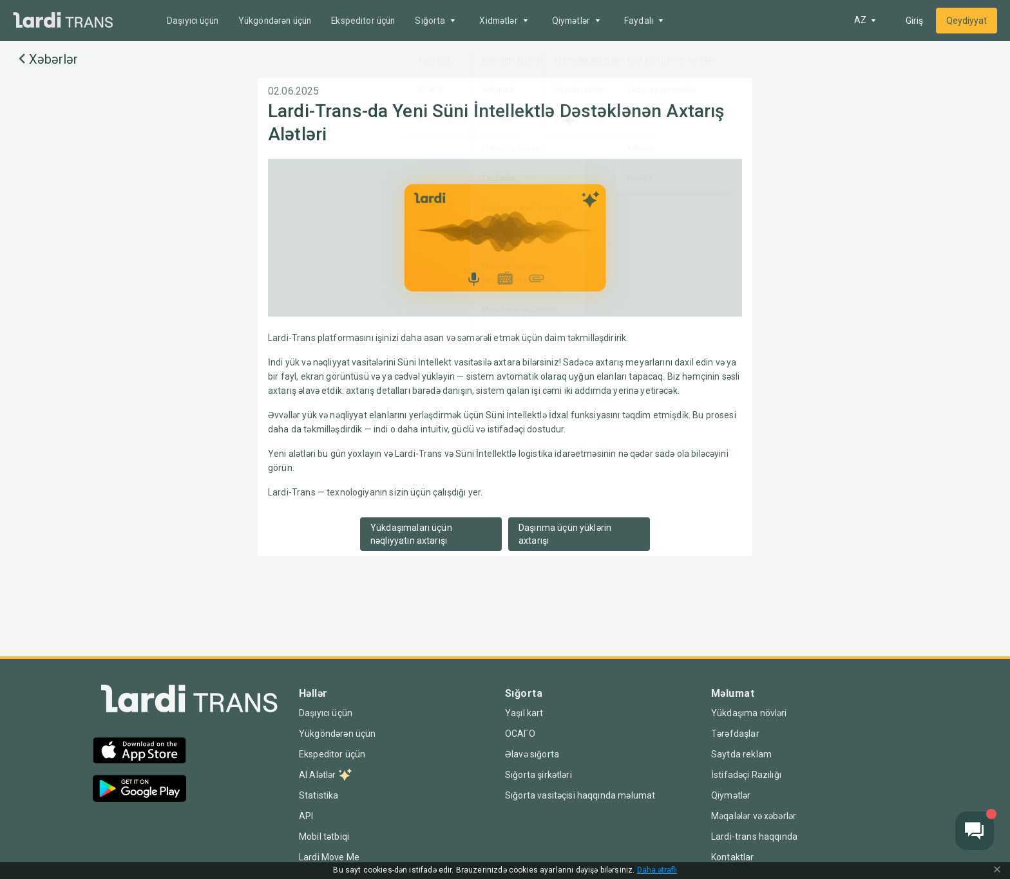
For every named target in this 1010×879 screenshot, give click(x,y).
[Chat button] (974, 830)
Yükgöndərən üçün (280, 20)
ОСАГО (520, 733)
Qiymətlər (731, 795)
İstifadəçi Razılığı (746, 775)
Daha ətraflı (658, 870)
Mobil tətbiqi (324, 836)
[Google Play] (139, 790)
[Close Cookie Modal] (997, 870)
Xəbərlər (46, 59)
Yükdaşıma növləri (748, 713)
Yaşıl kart (523, 713)
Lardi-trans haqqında (754, 836)
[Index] (189, 702)
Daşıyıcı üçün (193, 20)
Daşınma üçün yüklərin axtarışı (565, 534)
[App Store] (139, 752)
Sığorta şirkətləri (538, 775)
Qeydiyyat (966, 20)
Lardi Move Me (329, 857)
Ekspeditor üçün (372, 20)
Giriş (915, 20)
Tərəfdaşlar (735, 733)
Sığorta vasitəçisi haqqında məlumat (580, 795)
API (306, 816)
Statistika (319, 795)
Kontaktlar (732, 857)
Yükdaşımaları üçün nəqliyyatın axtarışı (410, 534)
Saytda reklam (741, 754)
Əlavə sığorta (532, 754)
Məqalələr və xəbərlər (756, 816)
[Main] (63, 21)
